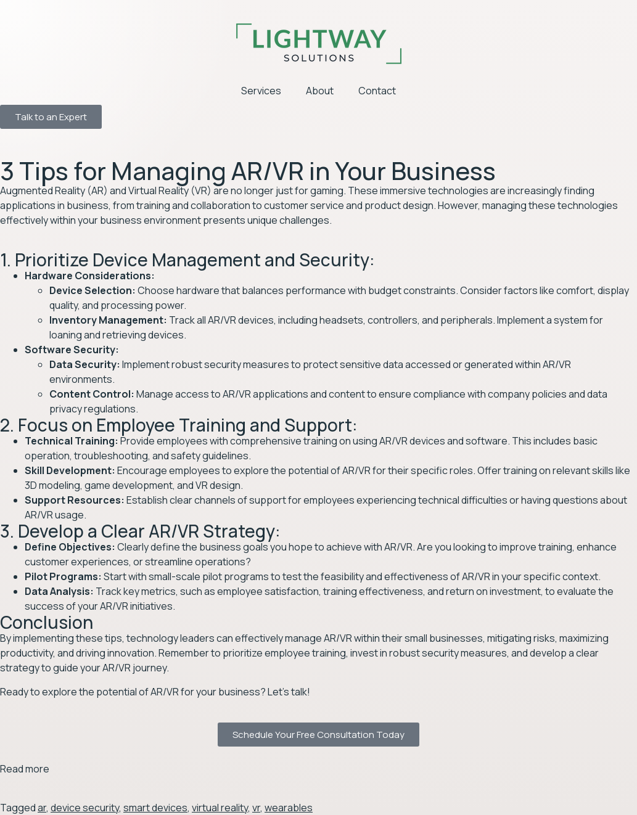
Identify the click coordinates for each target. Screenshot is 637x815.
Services (261, 90)
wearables (289, 807)
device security (85, 807)
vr (256, 807)
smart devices (155, 807)
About (320, 90)
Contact (377, 90)
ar (42, 807)
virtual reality (220, 807)
